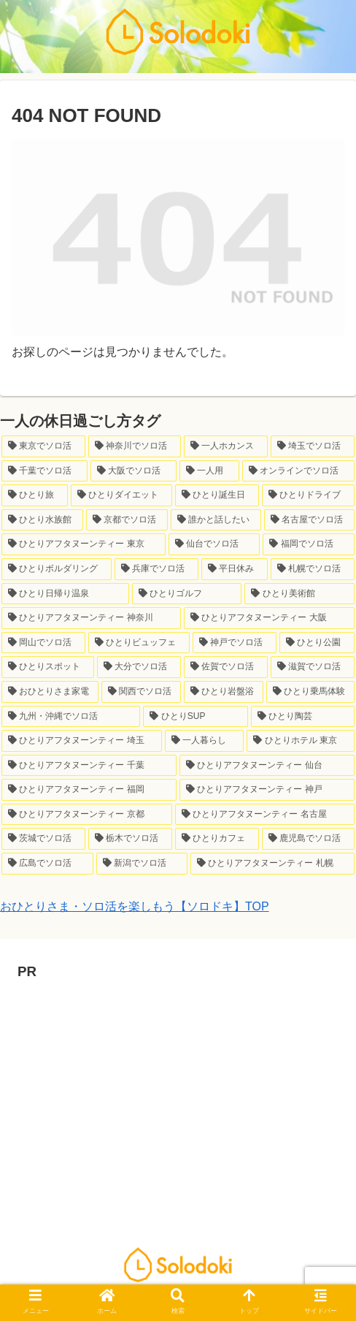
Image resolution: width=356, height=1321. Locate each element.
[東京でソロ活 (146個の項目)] (43, 446)
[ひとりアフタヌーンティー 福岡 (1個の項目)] (89, 790)
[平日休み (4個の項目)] (234, 569)
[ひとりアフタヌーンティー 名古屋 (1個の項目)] (265, 815)
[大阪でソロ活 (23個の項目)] (133, 471)
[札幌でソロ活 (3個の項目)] (313, 569)
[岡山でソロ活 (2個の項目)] (43, 643)
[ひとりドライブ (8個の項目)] (308, 495)
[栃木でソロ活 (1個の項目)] (130, 839)
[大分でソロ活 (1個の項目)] (139, 667)
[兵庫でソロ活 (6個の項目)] (156, 569)
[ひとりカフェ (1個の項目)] (217, 839)
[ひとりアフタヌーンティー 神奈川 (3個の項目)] (91, 618)
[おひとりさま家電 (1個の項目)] (49, 692)
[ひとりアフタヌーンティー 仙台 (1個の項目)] (267, 766)
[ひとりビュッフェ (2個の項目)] (139, 643)
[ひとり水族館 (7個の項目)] (42, 520)
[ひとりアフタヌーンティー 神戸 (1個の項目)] (267, 790)
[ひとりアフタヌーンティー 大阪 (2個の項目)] (269, 618)
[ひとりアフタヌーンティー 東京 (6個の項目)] (83, 544)
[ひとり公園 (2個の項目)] (317, 643)
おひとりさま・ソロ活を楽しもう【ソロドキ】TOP (134, 906)
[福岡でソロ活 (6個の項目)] (309, 544)
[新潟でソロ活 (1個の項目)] (142, 864)
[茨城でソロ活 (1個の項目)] (43, 839)
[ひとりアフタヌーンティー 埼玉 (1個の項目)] (81, 741)
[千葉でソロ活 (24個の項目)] (44, 471)
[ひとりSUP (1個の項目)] (195, 717)
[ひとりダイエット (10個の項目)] (121, 495)
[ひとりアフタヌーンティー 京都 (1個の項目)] (86, 815)
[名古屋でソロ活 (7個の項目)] (309, 520)
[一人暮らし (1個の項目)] (204, 741)
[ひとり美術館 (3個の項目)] (299, 594)
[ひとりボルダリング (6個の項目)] (56, 569)
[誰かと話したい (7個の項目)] (216, 520)
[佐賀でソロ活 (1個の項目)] (226, 667)
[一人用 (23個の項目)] (209, 471)
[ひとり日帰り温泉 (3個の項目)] (65, 594)
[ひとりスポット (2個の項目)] (47, 667)
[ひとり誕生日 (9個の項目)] (217, 495)
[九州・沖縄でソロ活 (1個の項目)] (70, 717)
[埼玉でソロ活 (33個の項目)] (313, 446)
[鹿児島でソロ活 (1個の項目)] (308, 839)
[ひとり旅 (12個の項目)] (34, 495)
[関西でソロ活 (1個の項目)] (141, 692)
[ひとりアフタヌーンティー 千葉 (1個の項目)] (89, 766)
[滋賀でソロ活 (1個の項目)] (313, 667)
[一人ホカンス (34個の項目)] (226, 446)
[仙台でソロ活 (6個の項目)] (214, 544)
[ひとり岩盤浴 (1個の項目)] (223, 692)
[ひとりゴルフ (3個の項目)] (187, 594)
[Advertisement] (178, 1086)
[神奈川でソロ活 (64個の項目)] (134, 446)
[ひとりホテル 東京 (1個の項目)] (301, 741)
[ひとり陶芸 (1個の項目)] (303, 717)
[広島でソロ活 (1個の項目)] (47, 864)
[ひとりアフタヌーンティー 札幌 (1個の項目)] (272, 864)
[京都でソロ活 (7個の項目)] (127, 520)
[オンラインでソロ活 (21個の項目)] (298, 471)
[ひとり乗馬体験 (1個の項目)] (310, 692)
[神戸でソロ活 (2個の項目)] (234, 643)
